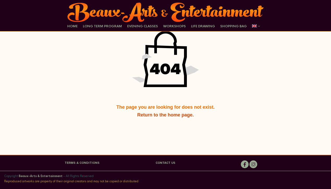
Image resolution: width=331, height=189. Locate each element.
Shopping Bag (233, 26)
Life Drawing (203, 26)
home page (180, 115)
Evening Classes (142, 26)
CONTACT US (165, 162)
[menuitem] (255, 26)
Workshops (174, 26)
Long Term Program (102, 26)
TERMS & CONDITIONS (82, 162)
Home (72, 26)
